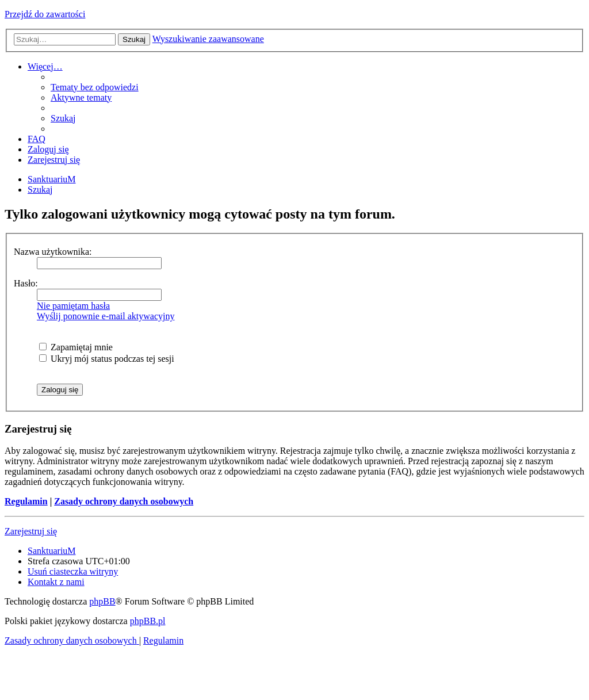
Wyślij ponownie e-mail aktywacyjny (105, 316)
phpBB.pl (148, 621)
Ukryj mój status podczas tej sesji (106, 359)
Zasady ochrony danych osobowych (123, 501)
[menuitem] (95, 87)
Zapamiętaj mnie (76, 347)
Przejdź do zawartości (45, 14)
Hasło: (26, 283)
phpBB (102, 601)
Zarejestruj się (31, 531)
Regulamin (26, 501)
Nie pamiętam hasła (73, 306)
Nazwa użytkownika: (53, 252)
